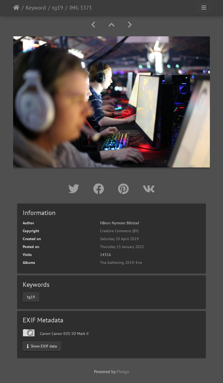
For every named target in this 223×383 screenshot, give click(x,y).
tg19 (57, 7)
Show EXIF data (42, 345)
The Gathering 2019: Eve (121, 262)
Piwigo (122, 371)
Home (16, 8)
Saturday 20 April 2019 (119, 238)
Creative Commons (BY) (119, 230)
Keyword (36, 7)
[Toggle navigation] (204, 8)
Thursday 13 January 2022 (122, 246)
